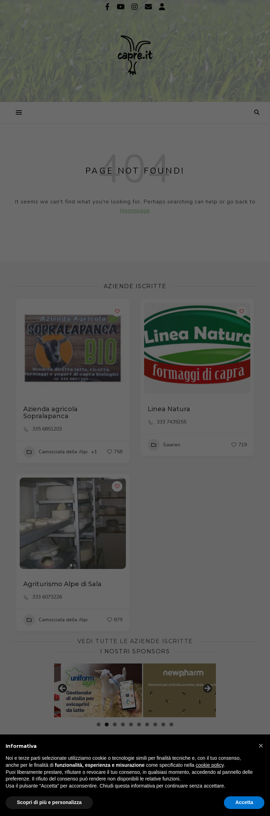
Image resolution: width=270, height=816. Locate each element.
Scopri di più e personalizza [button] (49, 802)
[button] (260, 745)
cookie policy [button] (210, 765)
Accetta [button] (244, 802)
